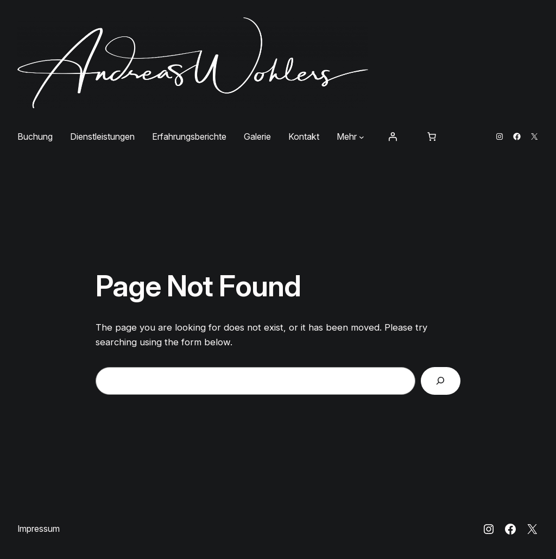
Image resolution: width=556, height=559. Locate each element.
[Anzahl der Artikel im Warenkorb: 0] (432, 136)
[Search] (440, 381)
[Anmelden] (392, 136)
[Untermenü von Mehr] (361, 137)
